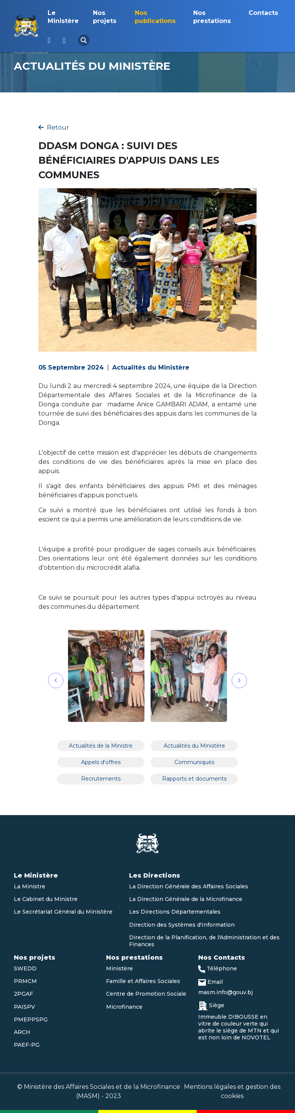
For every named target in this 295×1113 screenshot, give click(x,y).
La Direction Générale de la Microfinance (185, 899)
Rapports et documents (194, 778)
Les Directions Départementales (174, 911)
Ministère (119, 968)
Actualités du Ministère (194, 745)
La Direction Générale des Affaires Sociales (188, 886)
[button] (55, 680)
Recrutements (101, 778)
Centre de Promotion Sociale (146, 993)
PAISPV (24, 1006)
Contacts (263, 12)
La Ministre (29, 886)
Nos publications (155, 17)
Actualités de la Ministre (101, 745)
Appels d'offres (101, 762)
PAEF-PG (27, 1044)
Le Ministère (63, 17)
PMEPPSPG (31, 1019)
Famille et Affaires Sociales (143, 981)
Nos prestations (212, 17)
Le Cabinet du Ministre (46, 899)
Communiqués (194, 762)
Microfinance (124, 1006)
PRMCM (25, 981)
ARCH (22, 1032)
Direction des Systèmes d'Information (182, 924)
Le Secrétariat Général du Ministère (63, 911)
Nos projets (104, 17)
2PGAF (23, 993)
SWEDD (25, 968)
